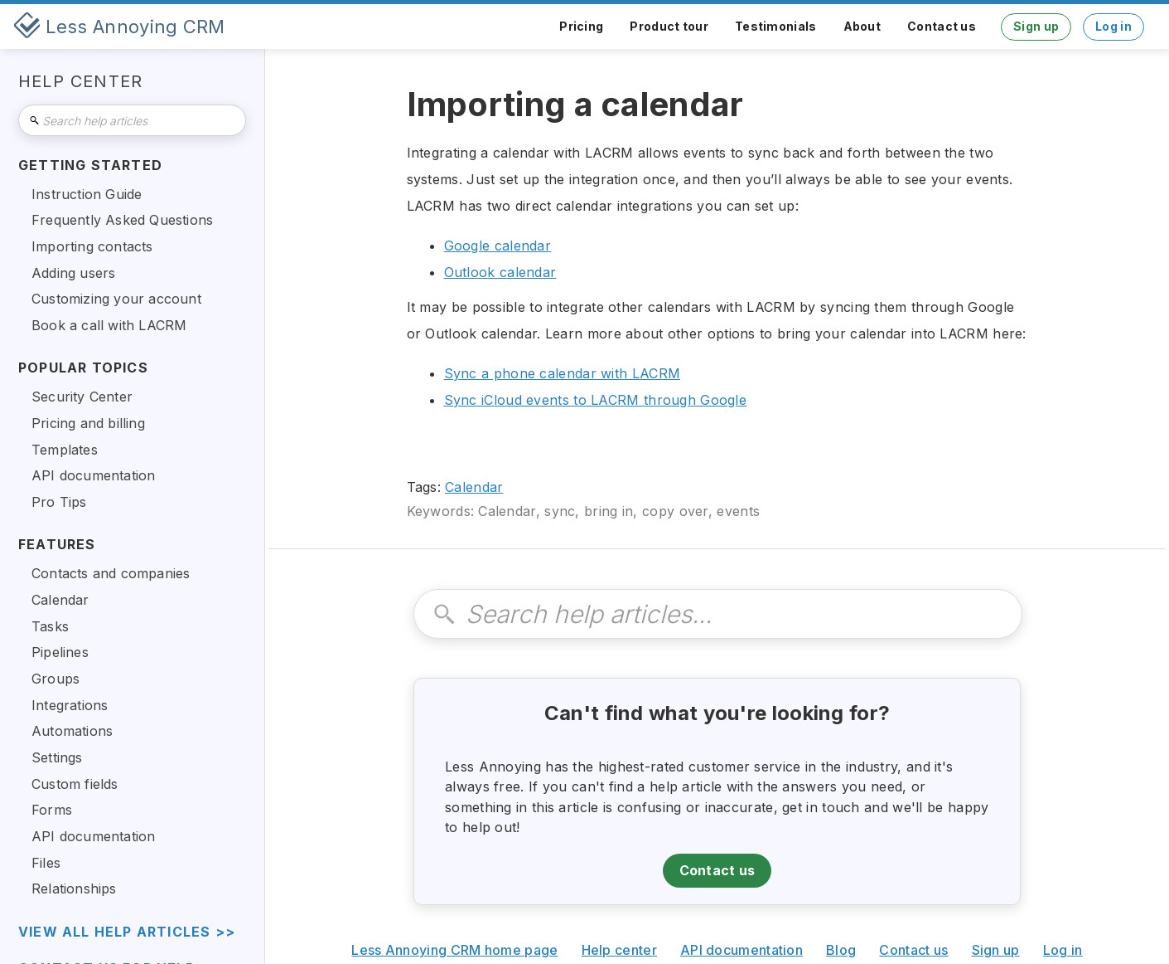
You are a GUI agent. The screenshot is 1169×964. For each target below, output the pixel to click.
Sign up (1036, 26)
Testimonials (776, 26)
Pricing (581, 26)
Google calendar (498, 245)
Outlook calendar (500, 272)
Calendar (474, 487)
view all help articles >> (126, 932)
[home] (119, 26)
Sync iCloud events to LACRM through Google (595, 400)
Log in (1113, 26)
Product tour (669, 26)
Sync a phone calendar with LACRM (562, 373)
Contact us (941, 26)
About (862, 26)
